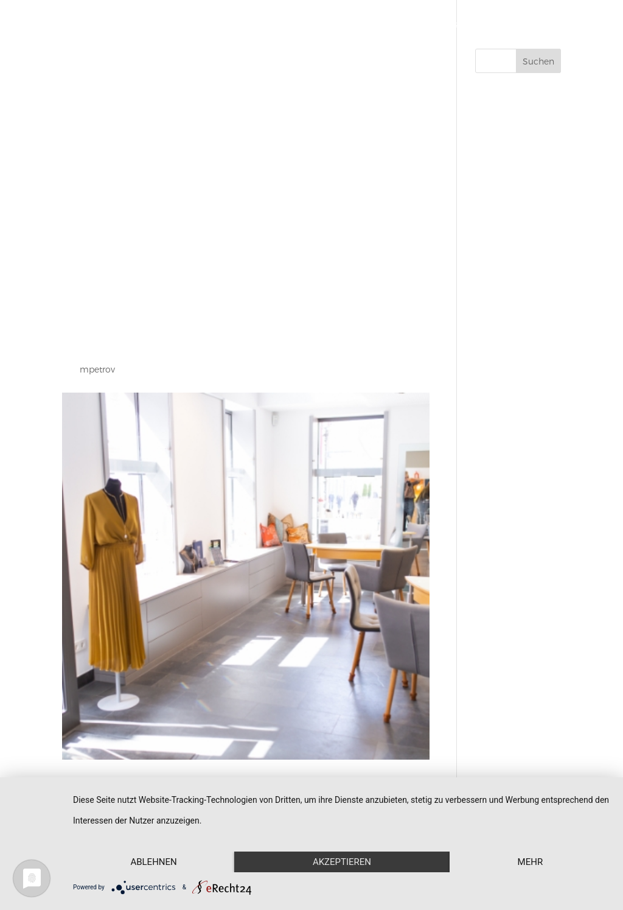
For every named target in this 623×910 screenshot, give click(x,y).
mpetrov (97, 369)
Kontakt (544, 24)
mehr (530, 861)
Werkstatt (385, 24)
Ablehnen (153, 861)
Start (283, 24)
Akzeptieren (342, 861)
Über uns (439, 24)
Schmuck (329, 24)
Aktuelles (493, 24)
